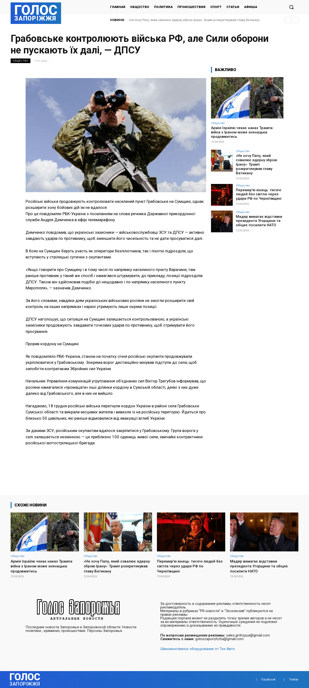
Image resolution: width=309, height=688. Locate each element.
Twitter (293, 679)
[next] (295, 20)
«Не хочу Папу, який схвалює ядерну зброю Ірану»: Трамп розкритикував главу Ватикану (194, 20)
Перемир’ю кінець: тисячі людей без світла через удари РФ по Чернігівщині (257, 189)
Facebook (268, 679)
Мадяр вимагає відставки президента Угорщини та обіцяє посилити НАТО (257, 215)
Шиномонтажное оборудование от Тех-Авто (197, 649)
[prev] (288, 20)
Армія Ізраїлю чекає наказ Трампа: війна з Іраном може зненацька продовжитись (242, 132)
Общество (20, 61)
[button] (291, 7)
